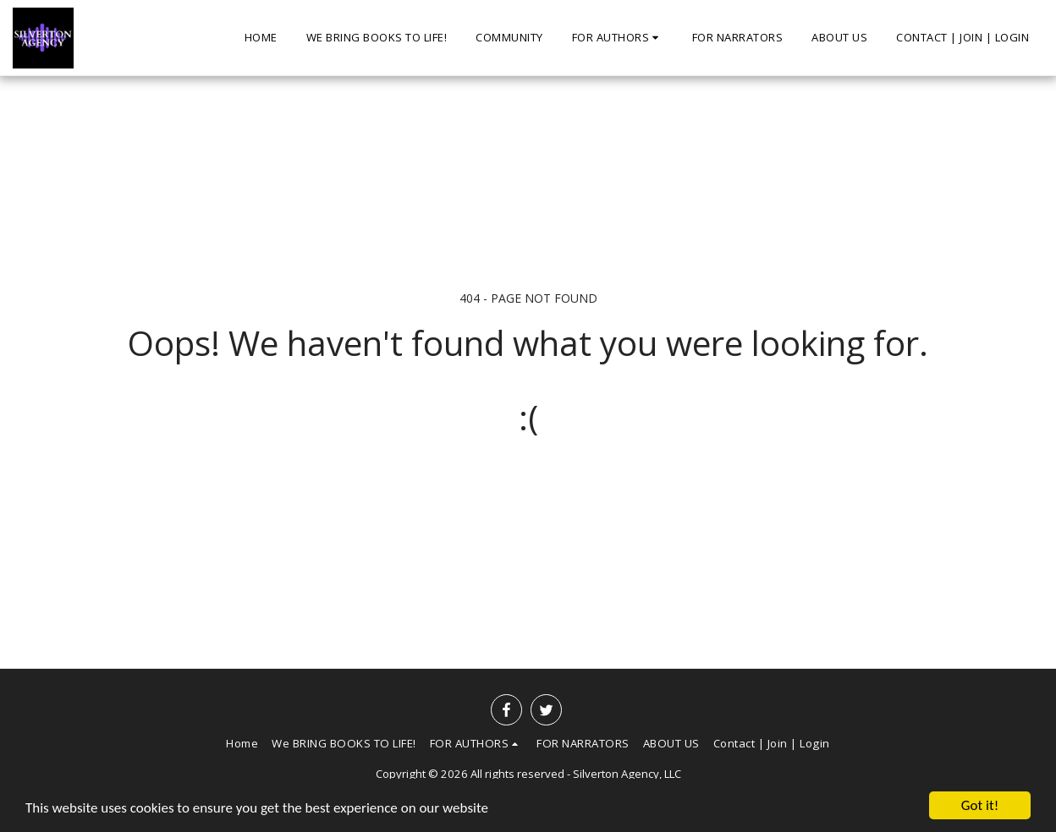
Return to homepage (528, 485)
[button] (617, 38)
